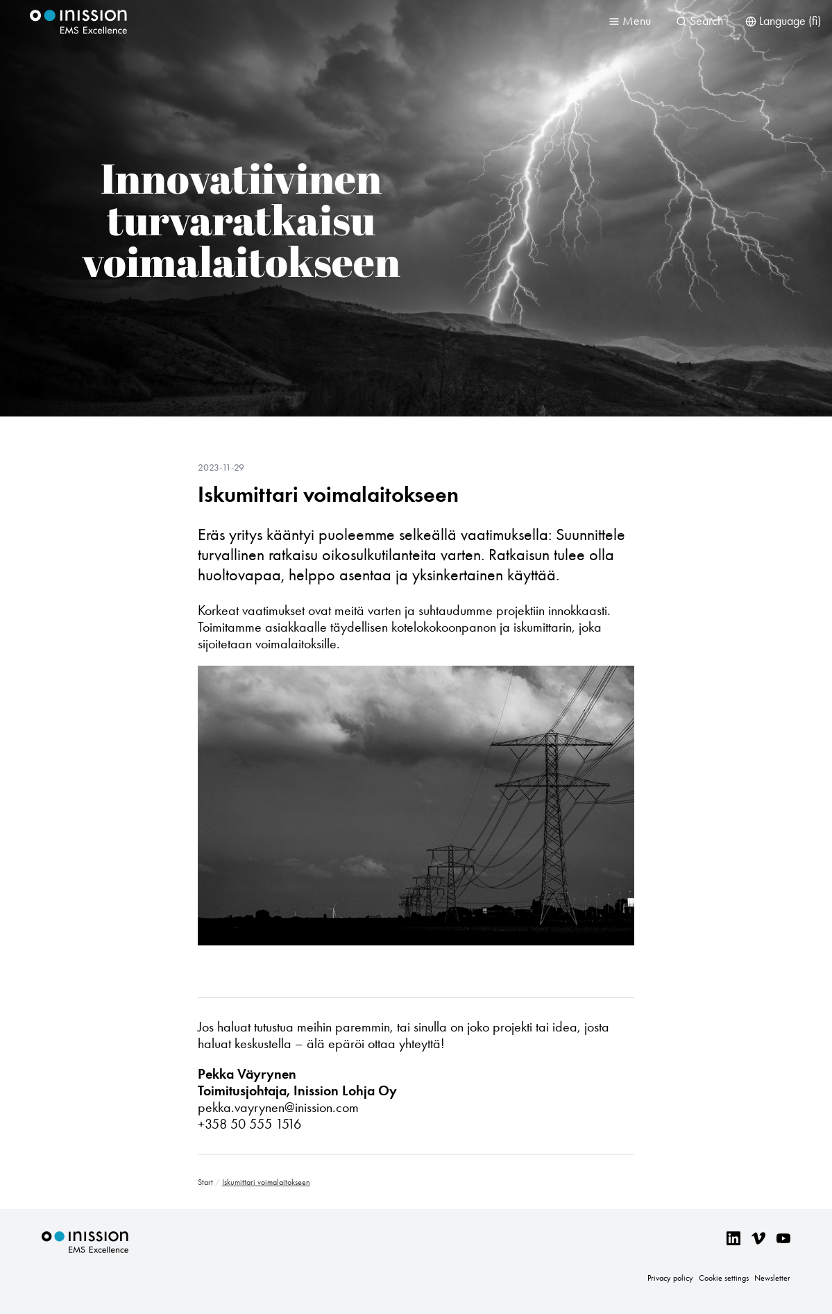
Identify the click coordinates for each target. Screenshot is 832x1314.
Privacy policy (670, 1278)
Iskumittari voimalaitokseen (328, 494)
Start (205, 1182)
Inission (78, 22)
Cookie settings (724, 1278)
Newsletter (772, 1278)
